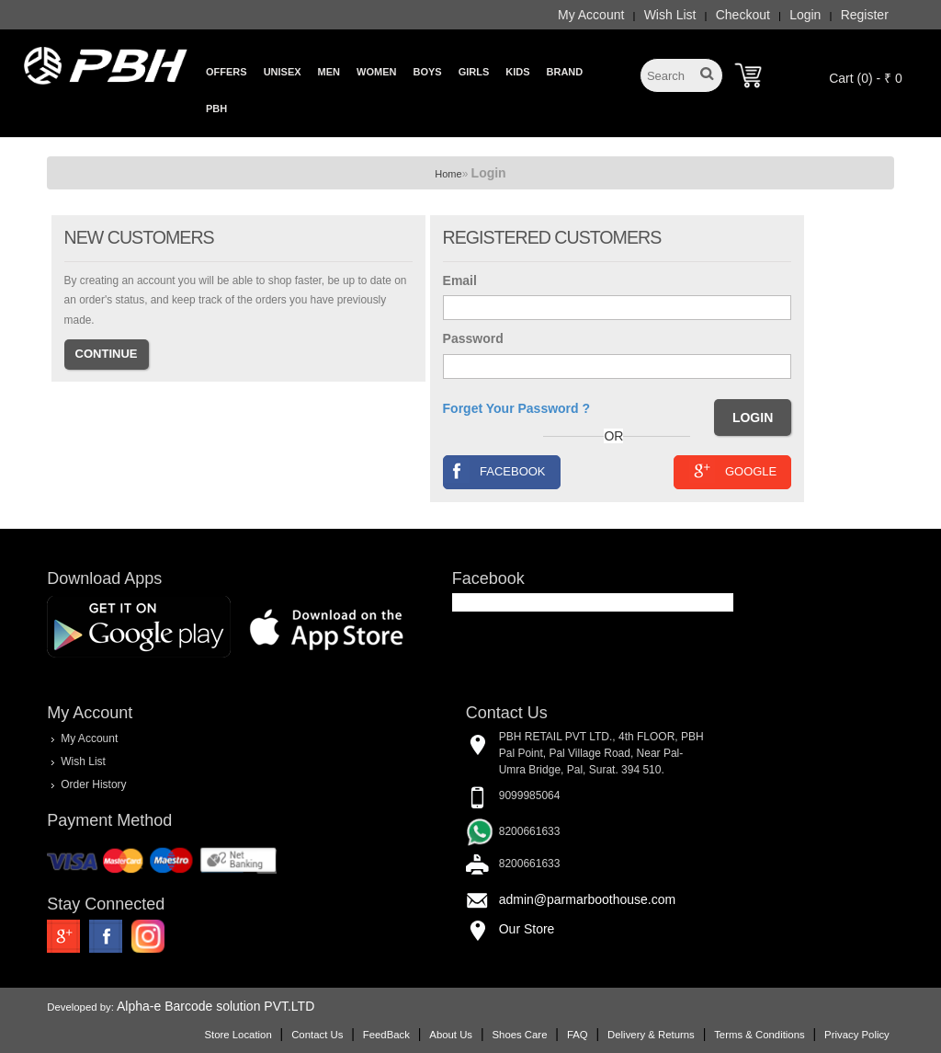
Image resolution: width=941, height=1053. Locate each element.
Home (448, 173)
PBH (216, 108)
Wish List (670, 14)
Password (473, 338)
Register (865, 14)
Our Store (527, 928)
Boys (427, 71)
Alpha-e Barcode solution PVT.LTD (215, 1006)
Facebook (495, 470)
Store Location (237, 1034)
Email (460, 280)
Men (329, 71)
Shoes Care (519, 1034)
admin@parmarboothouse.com (587, 899)
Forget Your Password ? (517, 408)
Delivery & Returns (651, 1034)
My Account (591, 14)
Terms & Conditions (759, 1034)
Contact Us (317, 1034)
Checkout (743, 14)
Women (376, 71)
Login (805, 14)
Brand (565, 71)
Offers (226, 71)
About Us (450, 1034)
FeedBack (386, 1034)
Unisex (282, 71)
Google (733, 470)
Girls (474, 71)
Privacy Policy (857, 1034)
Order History (93, 783)
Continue (106, 354)
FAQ (577, 1034)
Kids (517, 71)
